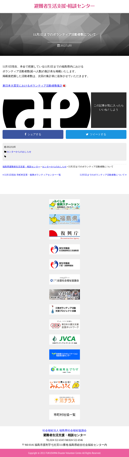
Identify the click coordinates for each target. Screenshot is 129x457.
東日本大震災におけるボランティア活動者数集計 (33, 85)
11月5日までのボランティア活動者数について (103, 174)
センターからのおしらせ (19, 151)
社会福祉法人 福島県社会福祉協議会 (64, 430)
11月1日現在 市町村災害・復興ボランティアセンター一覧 (32, 174)
